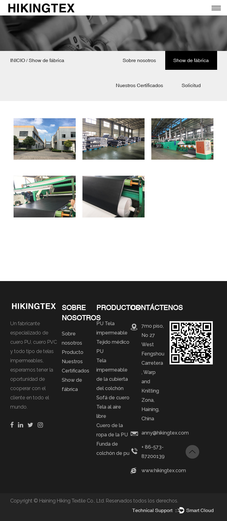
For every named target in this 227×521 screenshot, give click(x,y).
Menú (214, 7)
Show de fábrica (191, 60)
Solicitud (191, 85)
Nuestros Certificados (139, 85)
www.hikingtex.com (163, 470)
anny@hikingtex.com (165, 433)
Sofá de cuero (112, 398)
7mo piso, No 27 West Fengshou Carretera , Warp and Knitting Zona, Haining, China (152, 372)
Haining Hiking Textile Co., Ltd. (72, 501)
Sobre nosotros (139, 60)
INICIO (17, 60)
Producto (72, 352)
